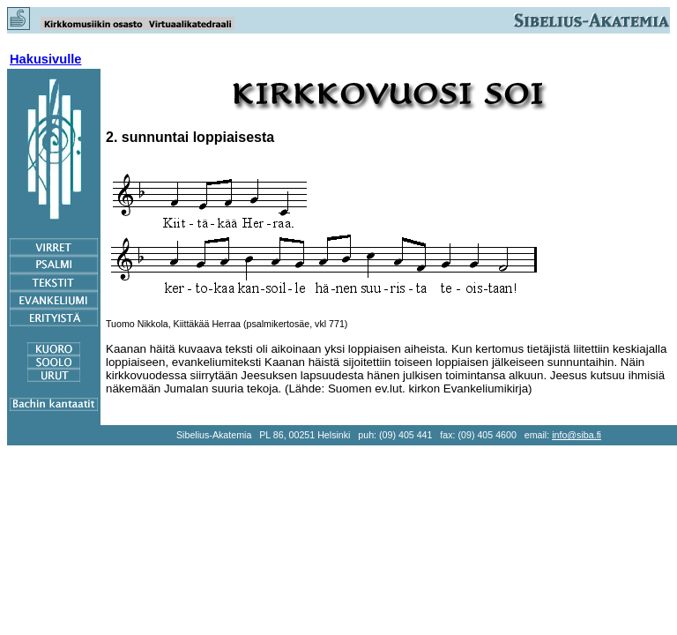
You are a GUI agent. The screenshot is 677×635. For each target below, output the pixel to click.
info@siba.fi (576, 435)
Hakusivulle (45, 59)
